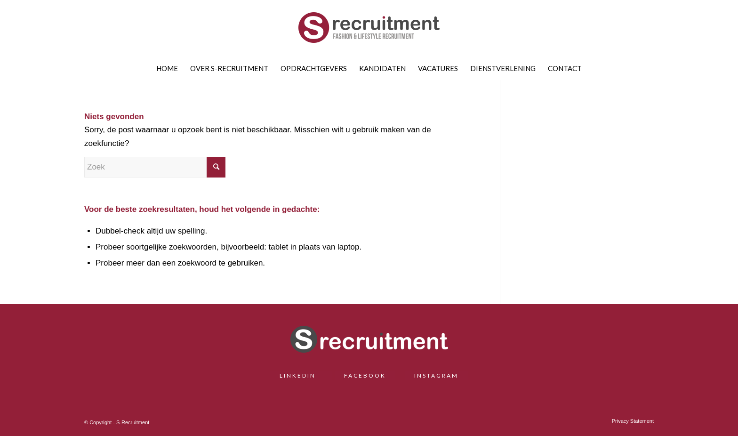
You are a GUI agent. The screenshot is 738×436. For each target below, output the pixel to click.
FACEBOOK (365, 375)
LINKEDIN (301, 375)
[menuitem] (167, 68)
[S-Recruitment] (369, 31)
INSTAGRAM (436, 375)
